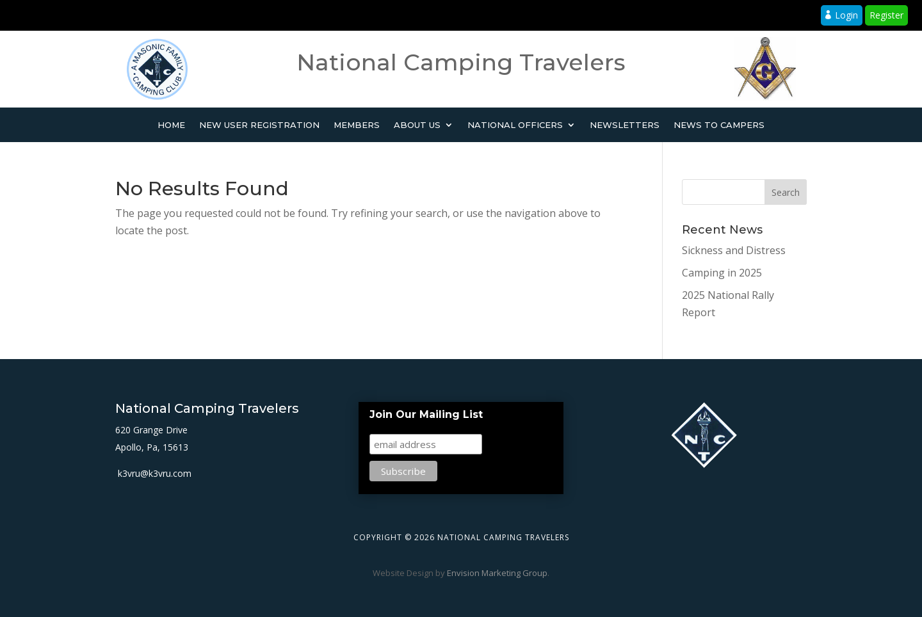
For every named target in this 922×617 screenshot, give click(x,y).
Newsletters (624, 125)
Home (171, 125)
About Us (417, 125)
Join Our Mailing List (426, 414)
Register (886, 15)
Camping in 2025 (722, 273)
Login (846, 15)
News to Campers (719, 125)
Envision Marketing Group (497, 573)
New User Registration (259, 125)
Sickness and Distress (734, 250)
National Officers (515, 125)
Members (357, 125)
